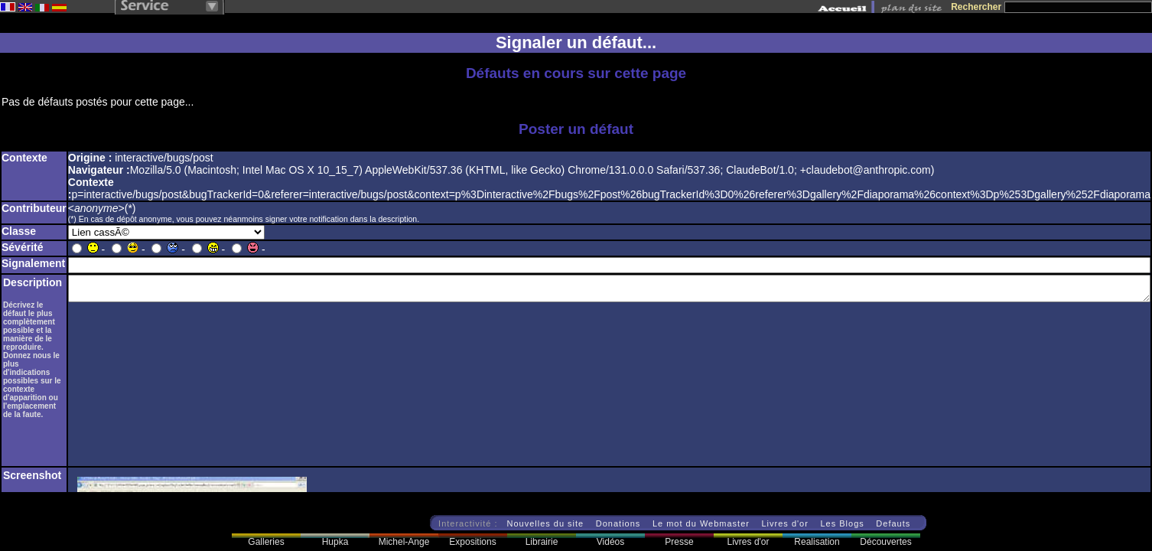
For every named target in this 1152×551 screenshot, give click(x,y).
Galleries (266, 541)
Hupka (335, 541)
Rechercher (976, 7)
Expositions (472, 541)
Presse (679, 541)
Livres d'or (784, 523)
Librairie (542, 541)
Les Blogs (842, 523)
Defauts (893, 523)
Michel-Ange (404, 541)
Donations (618, 523)
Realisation (816, 541)
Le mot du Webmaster (701, 523)
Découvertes (885, 541)
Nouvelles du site (545, 523)
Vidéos (610, 541)
